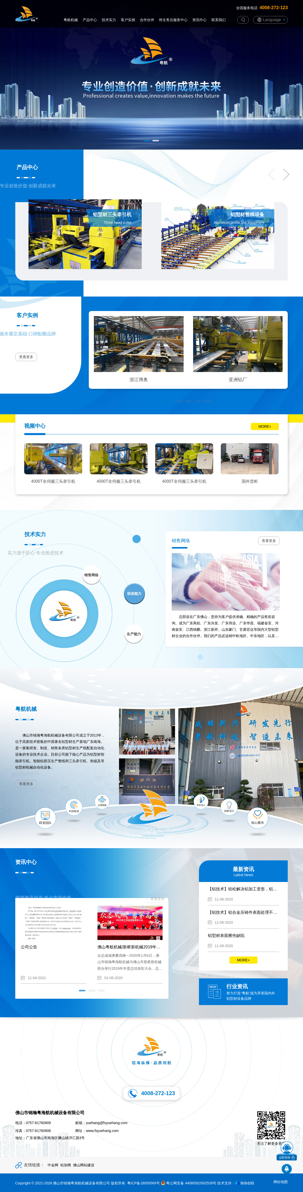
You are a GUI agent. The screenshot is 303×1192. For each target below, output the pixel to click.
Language (272, 20)
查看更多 (269, 541)
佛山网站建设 (83, 1165)
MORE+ (243, 960)
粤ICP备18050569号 (143, 1183)
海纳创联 (247, 1183)
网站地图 (280, 1182)
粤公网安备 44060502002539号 (189, 1183)
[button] (147, 140)
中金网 (53, 1165)
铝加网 (65, 1165)
